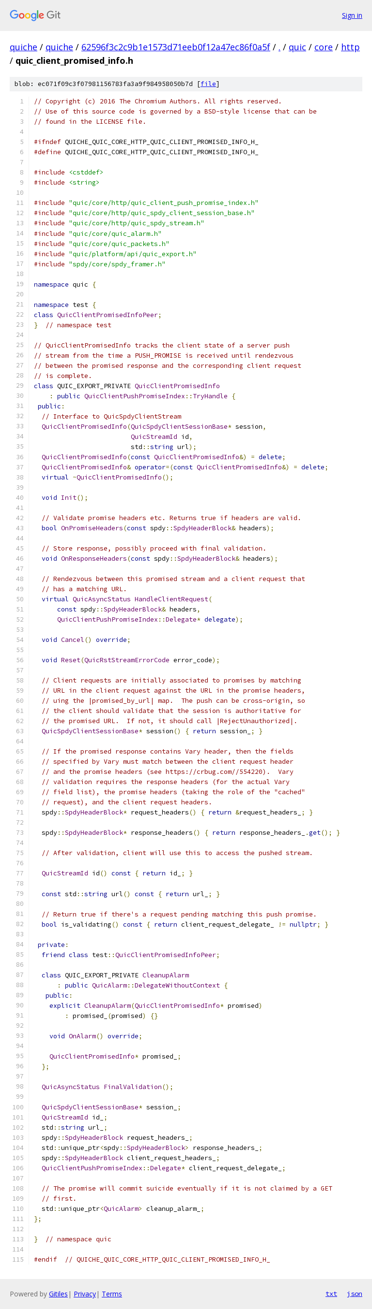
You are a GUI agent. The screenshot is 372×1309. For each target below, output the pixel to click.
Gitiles (58, 1293)
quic (297, 47)
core (323, 47)
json (354, 1293)
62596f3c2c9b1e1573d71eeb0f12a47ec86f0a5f (175, 47)
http (350, 47)
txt (331, 1293)
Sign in (352, 15)
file (208, 84)
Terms (112, 1293)
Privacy (85, 1293)
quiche (23, 47)
